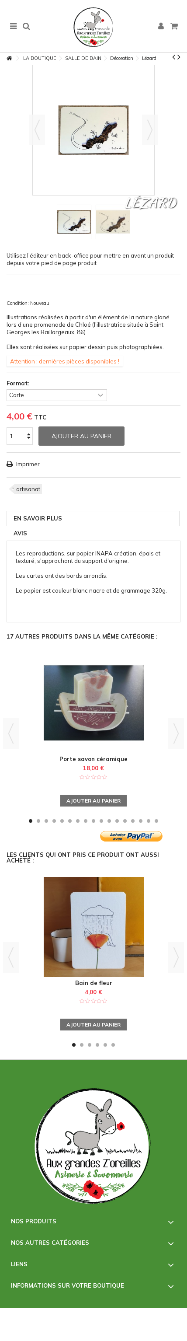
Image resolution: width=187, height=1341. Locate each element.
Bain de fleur (93, 982)
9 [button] (93, 821)
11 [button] (109, 821)
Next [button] (176, 733)
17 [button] (156, 821)
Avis (20, 533)
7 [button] (78, 821)
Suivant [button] (150, 130)
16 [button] (148, 821)
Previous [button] (11, 733)
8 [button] (85, 821)
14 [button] (133, 821)
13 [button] (125, 821)
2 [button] (38, 821)
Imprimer (27, 464)
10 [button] (101, 821)
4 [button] (54, 821)
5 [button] (62, 821)
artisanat (28, 488)
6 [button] (70, 821)
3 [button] (46, 821)
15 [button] (140, 821)
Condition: (18, 303)
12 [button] (117, 821)
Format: (19, 383)
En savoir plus (38, 518)
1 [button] (30, 821)
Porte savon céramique (93, 758)
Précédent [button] (37, 130)
